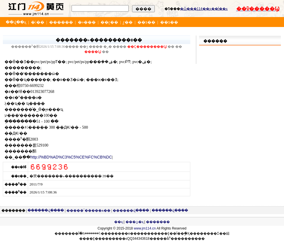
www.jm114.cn (145, 228)
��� (37, 22)
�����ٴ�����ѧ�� (88, 210)
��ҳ (118, 222)
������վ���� (46, 210)
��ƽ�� (146, 22)
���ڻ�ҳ (134, 222)
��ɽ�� (109, 22)
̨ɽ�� (128, 22)
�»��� (87, 22)
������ (61, 22)
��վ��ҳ (16, 22)
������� (158, 222)
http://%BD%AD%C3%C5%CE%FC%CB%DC (71, 157)
